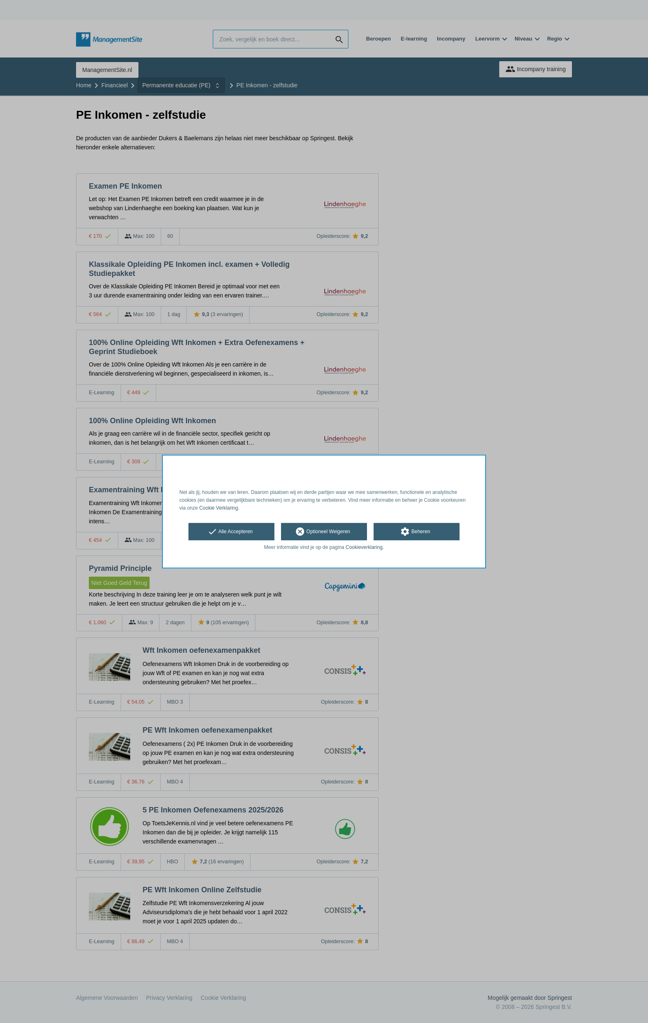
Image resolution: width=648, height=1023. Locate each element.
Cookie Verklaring (218, 508)
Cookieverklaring (363, 548)
